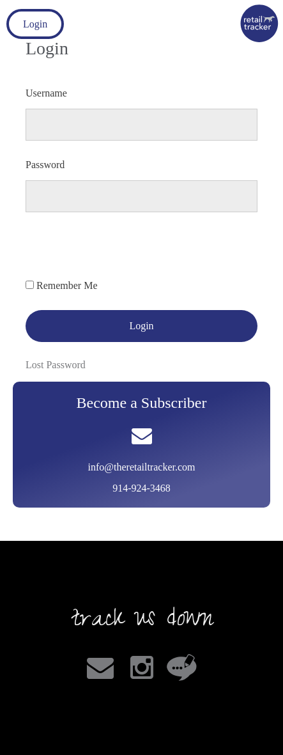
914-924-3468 (141, 488)
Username (46, 93)
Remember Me (67, 285)
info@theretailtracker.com (141, 467)
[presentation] (123, 253)
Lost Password (56, 364)
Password (45, 164)
